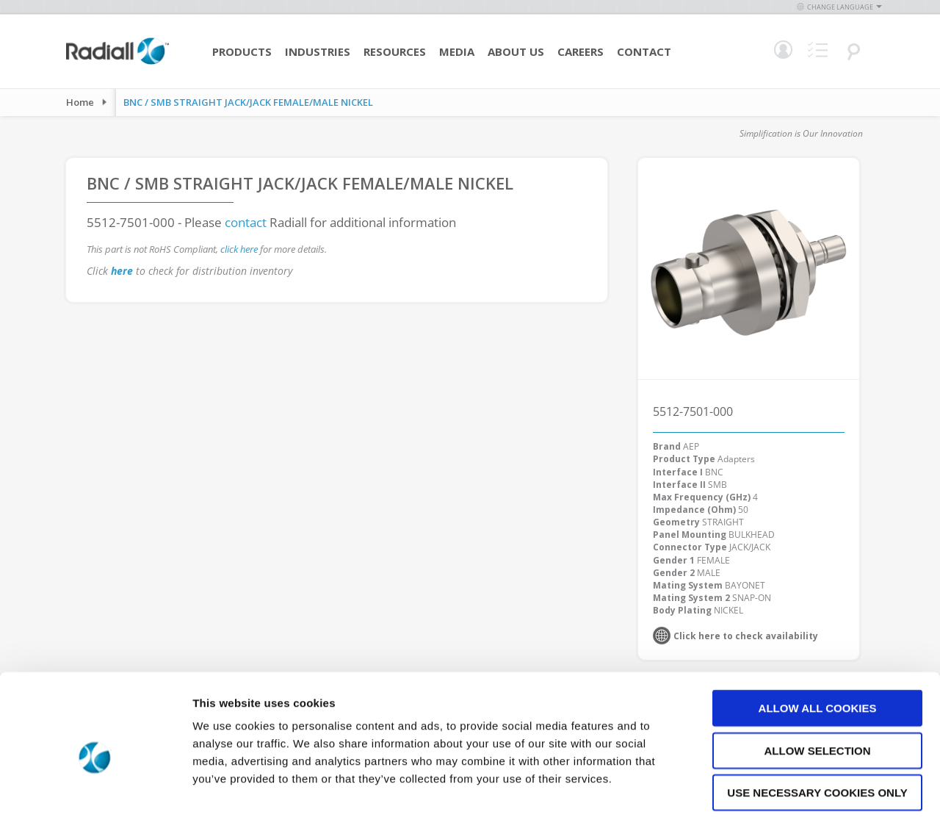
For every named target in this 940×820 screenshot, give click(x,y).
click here (239, 249)
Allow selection (817, 684)
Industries (317, 51)
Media (456, 51)
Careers (580, 51)
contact (246, 222)
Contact (644, 51)
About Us (516, 51)
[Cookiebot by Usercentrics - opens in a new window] (95, 791)
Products (242, 51)
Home (80, 102)
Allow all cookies (818, 642)
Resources (395, 51)
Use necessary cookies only (817, 726)
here (122, 271)
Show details (771, 791)
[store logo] (117, 62)
